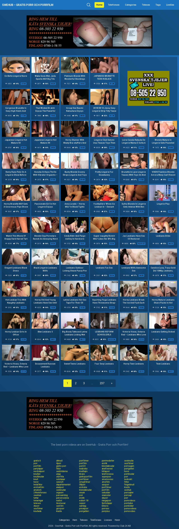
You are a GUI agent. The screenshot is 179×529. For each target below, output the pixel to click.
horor (126, 468)
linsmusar (61, 500)
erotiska (83, 484)
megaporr (106, 497)
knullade (38, 508)
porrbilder (129, 503)
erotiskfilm (39, 484)
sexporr (105, 481)
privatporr (83, 505)
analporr (60, 484)
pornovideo (129, 508)
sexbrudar (61, 487)
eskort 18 (83, 497)
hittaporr (106, 468)
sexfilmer (128, 460)
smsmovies (107, 476)
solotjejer (60, 476)
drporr (36, 503)
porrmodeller (108, 458)
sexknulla (128, 458)
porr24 (82, 463)
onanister (106, 492)
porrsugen (129, 463)
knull (36, 476)
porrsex (105, 505)
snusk (82, 489)
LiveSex (170, 4)
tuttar (36, 495)
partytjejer (38, 466)
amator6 (37, 487)
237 (102, 380)
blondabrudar (108, 463)
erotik (104, 460)
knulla (59, 508)
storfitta (60, 473)
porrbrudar (129, 471)
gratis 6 (37, 458)
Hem (74, 517)
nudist (59, 497)
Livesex (108, 517)
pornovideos (130, 505)
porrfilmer (84, 458)
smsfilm (106, 479)
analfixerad (107, 466)
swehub (37, 492)
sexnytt (59, 479)
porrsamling (62, 492)
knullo (127, 484)
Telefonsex (113, 4)
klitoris (105, 503)
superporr (106, 473)
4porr (58, 460)
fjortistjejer (107, 500)
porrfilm (83, 460)
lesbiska (83, 466)
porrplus (106, 508)
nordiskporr (39, 468)
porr (35, 460)
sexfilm (59, 503)
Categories (130, 4)
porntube (128, 500)
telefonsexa (107, 471)
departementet (63, 481)
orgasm (60, 489)
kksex (82, 471)
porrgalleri (129, 466)
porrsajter (128, 489)
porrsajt (127, 492)
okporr (105, 495)
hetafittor (38, 481)
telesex (37, 500)
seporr (82, 500)
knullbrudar (39, 473)
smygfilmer (84, 479)
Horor (117, 517)
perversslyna (62, 495)
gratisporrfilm (85, 473)
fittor (58, 466)
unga (58, 471)
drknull (59, 458)
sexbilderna (62, 468)
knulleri (37, 471)
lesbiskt (128, 476)
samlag (82, 503)
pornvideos (129, 497)
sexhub (127, 487)
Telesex (146, 4)
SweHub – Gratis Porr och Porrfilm (38, 5)
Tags (158, 4)
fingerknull (129, 481)
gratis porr (61, 463)
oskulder (106, 489)
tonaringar (38, 497)
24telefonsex (40, 489)
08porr (82, 481)
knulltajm (83, 468)
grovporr (60, 505)
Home (99, 4)
